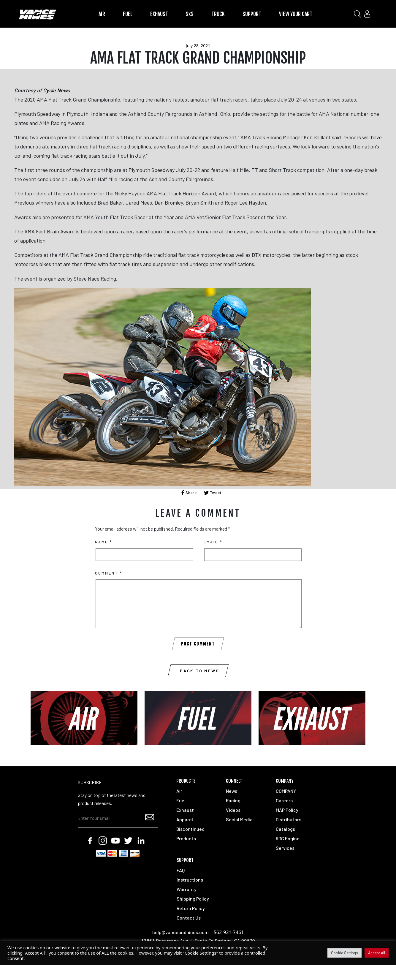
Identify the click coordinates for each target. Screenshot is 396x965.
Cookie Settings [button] (344, 952)
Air (179, 791)
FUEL (127, 14)
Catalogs (285, 829)
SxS (190, 14)
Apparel (184, 819)
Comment (108, 573)
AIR (102, 14)
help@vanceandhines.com (180, 932)
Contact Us (189, 917)
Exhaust (185, 810)
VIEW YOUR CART (295, 14)
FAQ (181, 870)
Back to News (199, 670)
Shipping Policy (193, 898)
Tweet (213, 492)
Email (213, 542)
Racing (233, 800)
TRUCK (218, 14)
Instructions (190, 879)
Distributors (288, 819)
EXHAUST (159, 14)
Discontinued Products (190, 833)
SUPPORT (252, 14)
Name (103, 542)
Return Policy (191, 908)
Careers (284, 800)
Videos (233, 810)
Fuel (181, 800)
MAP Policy (287, 810)
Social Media (239, 819)
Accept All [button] (376, 952)
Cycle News (56, 90)
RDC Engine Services (288, 843)
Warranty (187, 889)
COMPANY (286, 791)
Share (189, 492)
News (231, 791)
